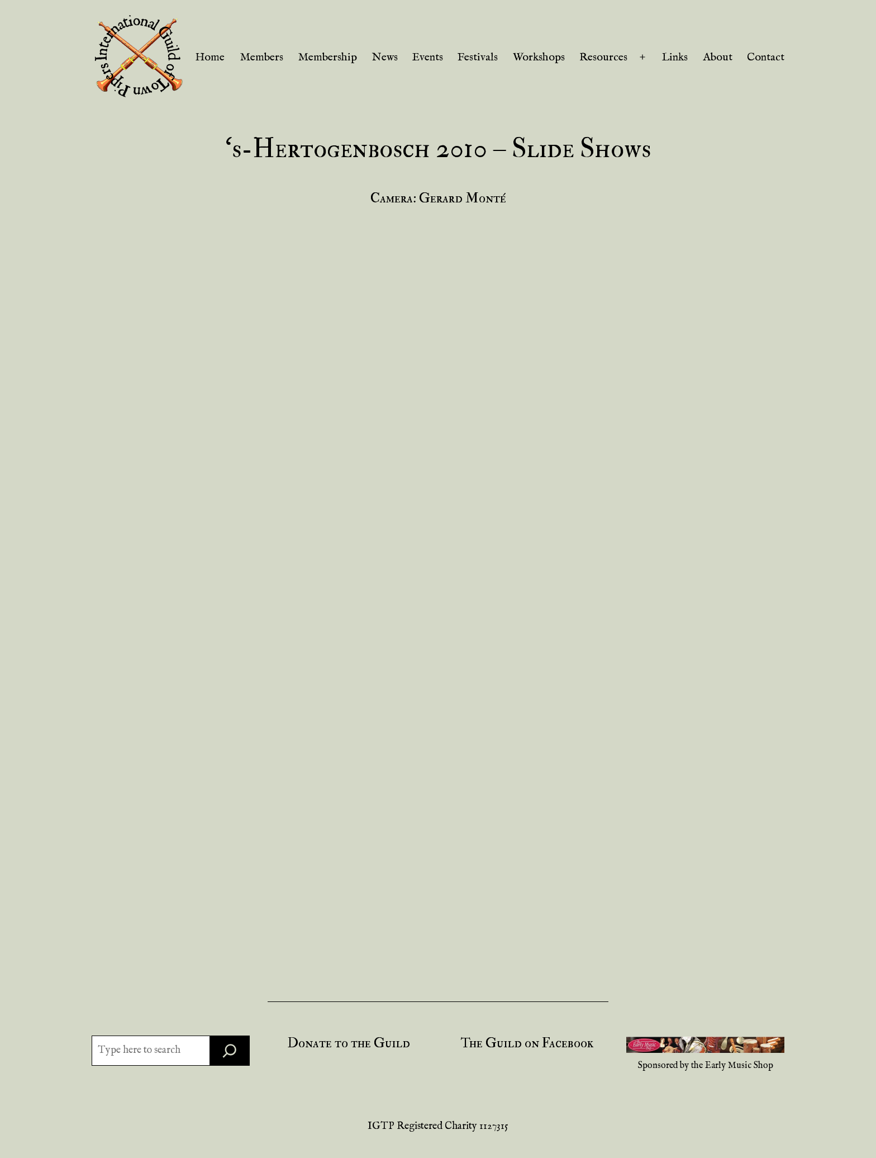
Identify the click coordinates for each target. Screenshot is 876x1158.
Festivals (478, 57)
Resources (603, 57)
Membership (327, 57)
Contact (765, 57)
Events (427, 57)
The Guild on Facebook (527, 1043)
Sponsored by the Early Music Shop (705, 1065)
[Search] (230, 1051)
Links (675, 57)
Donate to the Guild (349, 1043)
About (717, 57)
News (385, 57)
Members (261, 57)
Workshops (539, 57)
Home (210, 57)
